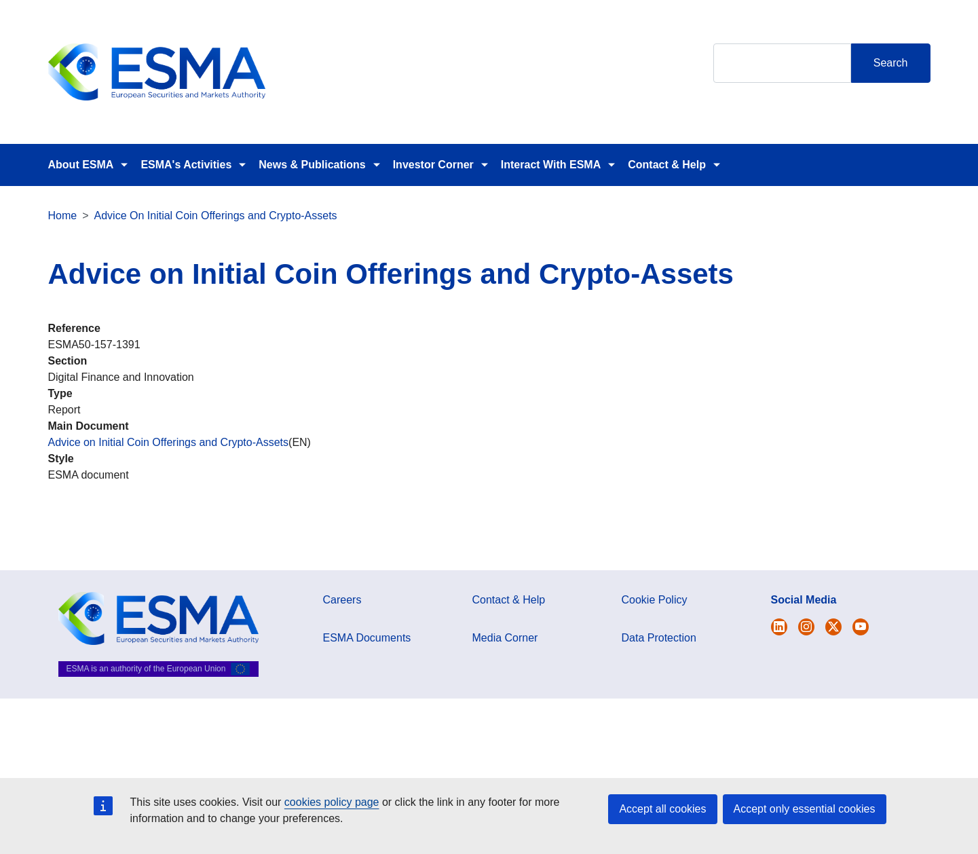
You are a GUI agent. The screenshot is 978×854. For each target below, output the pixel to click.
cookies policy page (331, 802)
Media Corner (505, 638)
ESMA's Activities (185, 164)
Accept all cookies (662, 809)
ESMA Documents (367, 638)
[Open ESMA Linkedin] (833, 626)
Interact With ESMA (551, 164)
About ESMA (81, 164)
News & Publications (312, 164)
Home (62, 215)
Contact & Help (667, 164)
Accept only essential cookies (805, 809)
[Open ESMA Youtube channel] (860, 626)
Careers (342, 600)
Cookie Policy (655, 600)
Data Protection (659, 638)
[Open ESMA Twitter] (779, 626)
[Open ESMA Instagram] (806, 626)
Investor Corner (433, 164)
